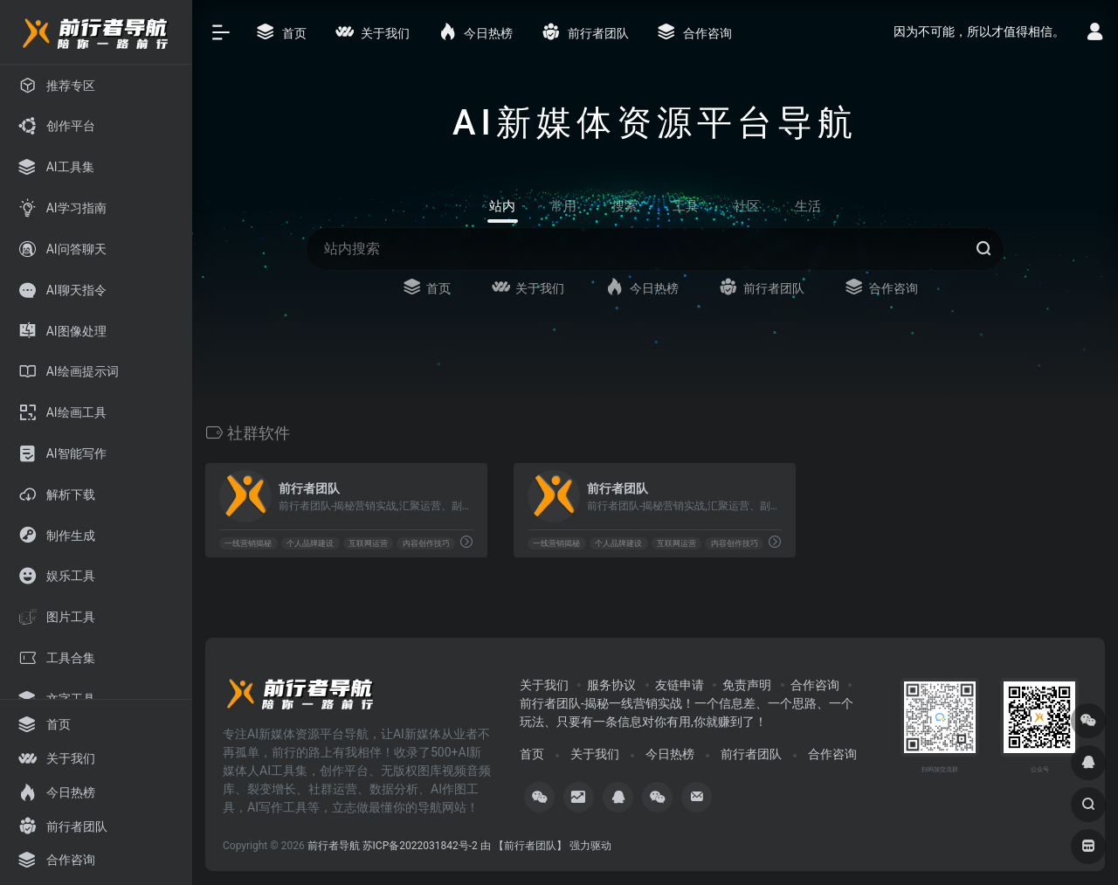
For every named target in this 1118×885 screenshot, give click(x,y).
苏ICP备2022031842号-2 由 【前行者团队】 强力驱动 (486, 846)
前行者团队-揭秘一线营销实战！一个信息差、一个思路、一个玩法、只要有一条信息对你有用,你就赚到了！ (686, 712)
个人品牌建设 (310, 543)
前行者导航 (333, 846)
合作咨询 (814, 685)
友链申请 (679, 685)
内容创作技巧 (426, 543)
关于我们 (544, 685)
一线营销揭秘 (248, 543)
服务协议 (611, 685)
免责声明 (746, 685)
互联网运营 (368, 543)
